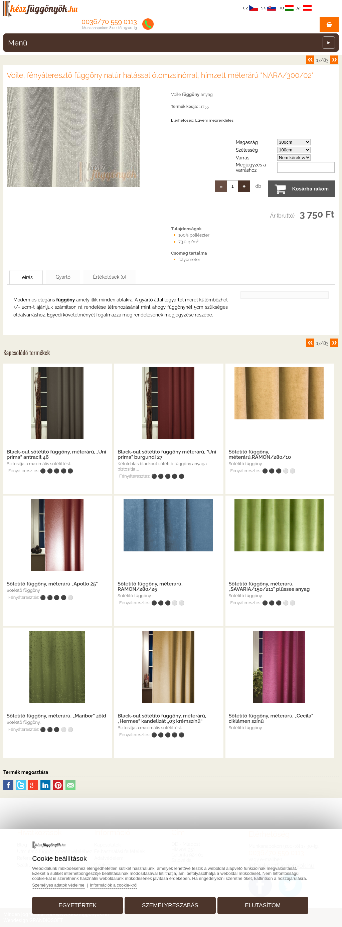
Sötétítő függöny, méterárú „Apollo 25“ (52, 584)
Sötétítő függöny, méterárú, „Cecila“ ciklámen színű (270, 718)
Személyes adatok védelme (60, 884)
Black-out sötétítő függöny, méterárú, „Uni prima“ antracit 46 (56, 454)
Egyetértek (79, 905)
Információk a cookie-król (117, 884)
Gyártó (70, 277)
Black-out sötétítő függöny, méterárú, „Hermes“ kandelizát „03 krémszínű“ (162, 718)
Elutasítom (261, 905)
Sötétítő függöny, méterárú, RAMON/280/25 (150, 586)
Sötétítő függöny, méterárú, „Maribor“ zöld (56, 716)
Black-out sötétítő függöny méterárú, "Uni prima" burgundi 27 (167, 454)
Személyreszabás (170, 905)
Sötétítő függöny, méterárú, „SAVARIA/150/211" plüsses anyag (269, 586)
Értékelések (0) (122, 277)
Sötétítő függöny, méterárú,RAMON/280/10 (259, 454)
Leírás (29, 277)
